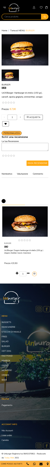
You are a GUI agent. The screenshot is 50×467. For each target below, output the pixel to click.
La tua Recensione (10, 141)
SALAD (5, 341)
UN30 (4, 88)
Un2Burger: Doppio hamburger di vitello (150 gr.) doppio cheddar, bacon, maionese (23, 251)
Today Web (9, 457)
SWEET (5, 365)
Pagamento (7, 405)
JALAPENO (7, 370)
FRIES (4, 336)
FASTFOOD (7, 356)
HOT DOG (6, 351)
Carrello (5, 440)
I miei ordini (7, 435)
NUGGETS (6, 322)
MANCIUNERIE (8, 327)
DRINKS (5, 375)
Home (4, 30)
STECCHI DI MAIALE (11, 332)
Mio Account (7, 430)
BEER (4, 380)
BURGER (7, 243)
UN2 (6, 246)
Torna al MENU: (22, 30)
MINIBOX (6, 360)
